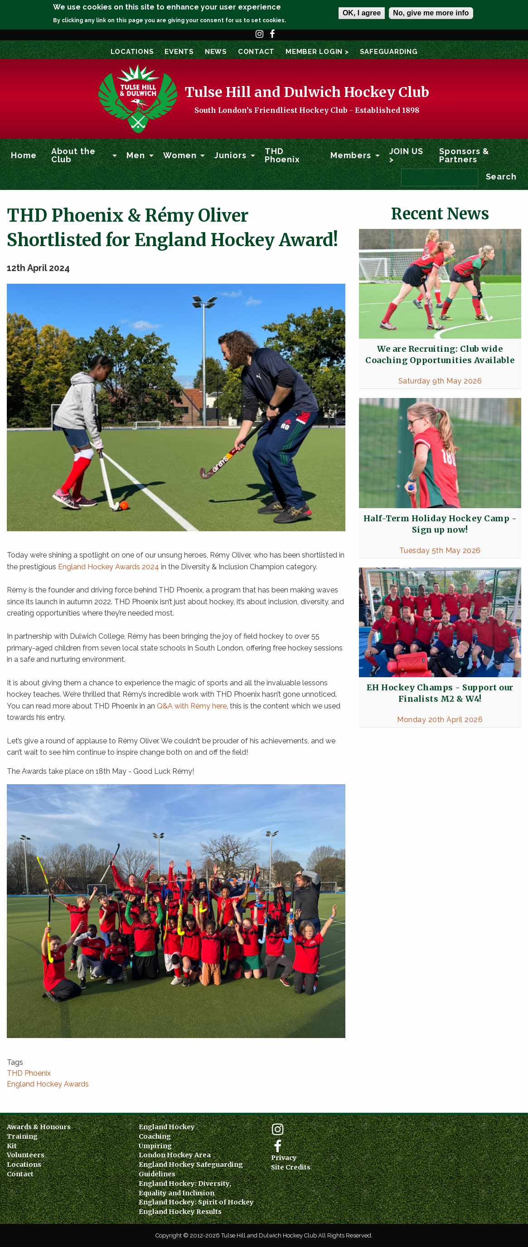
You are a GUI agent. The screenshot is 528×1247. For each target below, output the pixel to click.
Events (179, 52)
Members (350, 155)
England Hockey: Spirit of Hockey (196, 1202)
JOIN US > (406, 155)
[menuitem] (24, 155)
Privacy (284, 1158)
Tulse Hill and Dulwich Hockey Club (307, 92)
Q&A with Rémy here (192, 706)
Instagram (259, 38)
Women (180, 155)
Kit (12, 1146)
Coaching (155, 1136)
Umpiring (155, 1146)
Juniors (230, 155)
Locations (132, 52)
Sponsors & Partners (464, 155)
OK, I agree (362, 13)
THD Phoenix (282, 155)
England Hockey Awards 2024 (108, 567)
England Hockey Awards (48, 1084)
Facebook (272, 38)
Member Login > (317, 52)
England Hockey (167, 1127)
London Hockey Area (175, 1155)
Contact (256, 52)
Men (135, 155)
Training (22, 1136)
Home (24, 155)
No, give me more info (431, 13)
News (216, 52)
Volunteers (25, 1155)
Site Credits (290, 1167)
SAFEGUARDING (389, 52)
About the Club (73, 155)
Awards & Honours (39, 1127)
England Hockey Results (180, 1212)
